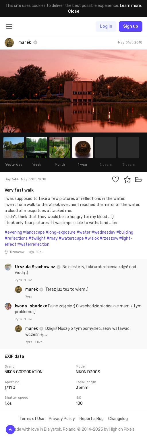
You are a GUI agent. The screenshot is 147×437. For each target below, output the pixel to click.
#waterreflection (33, 244)
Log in (106, 26)
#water (83, 232)
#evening (13, 232)
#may (52, 238)
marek (32, 289)
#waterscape (71, 238)
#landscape (34, 232)
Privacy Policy (62, 418)
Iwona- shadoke (31, 306)
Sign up (130, 26)
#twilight (37, 238)
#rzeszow (109, 238)
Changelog (118, 418)
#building (124, 232)
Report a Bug (92, 418)
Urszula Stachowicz (35, 266)
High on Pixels (122, 429)
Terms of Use (32, 418)
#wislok (92, 238)
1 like (28, 280)
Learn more (130, 5)
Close (73, 11)
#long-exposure (61, 232)
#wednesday (103, 232)
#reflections (16, 238)
